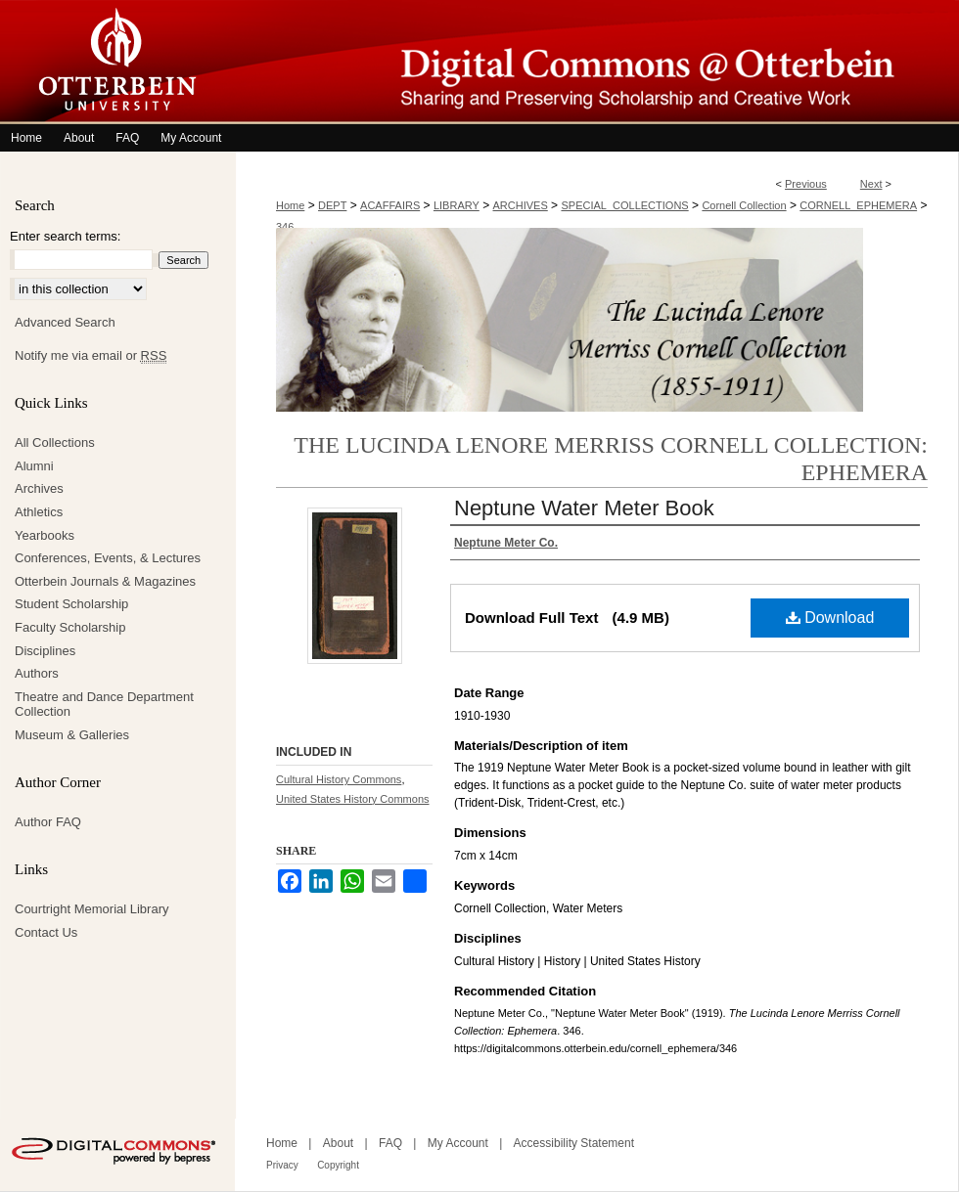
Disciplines (45, 650)
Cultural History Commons (338, 779)
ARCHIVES (520, 205)
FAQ (390, 1143)
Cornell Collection (744, 205)
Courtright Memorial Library (92, 909)
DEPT (332, 205)
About (338, 1143)
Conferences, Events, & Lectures (108, 558)
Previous (806, 184)
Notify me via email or (90, 356)
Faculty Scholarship (70, 627)
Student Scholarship (71, 603)
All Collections (55, 442)
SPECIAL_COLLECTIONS (624, 205)
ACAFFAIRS (390, 205)
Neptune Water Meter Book (584, 508)
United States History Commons (353, 799)
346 (285, 227)
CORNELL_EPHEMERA (858, 205)
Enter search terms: (65, 236)
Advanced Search (65, 322)
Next (871, 184)
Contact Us (46, 932)
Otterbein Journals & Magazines (105, 581)
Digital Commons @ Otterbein (597, 62)
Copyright (338, 1165)
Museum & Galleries (72, 735)
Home (290, 205)
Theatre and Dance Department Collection (104, 704)
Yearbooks (44, 535)
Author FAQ (48, 822)
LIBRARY (457, 205)
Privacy (282, 1165)
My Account (458, 1143)
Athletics (39, 512)
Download (830, 617)
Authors (37, 673)
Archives (39, 488)
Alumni (34, 466)
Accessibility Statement (574, 1143)
